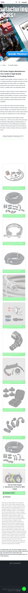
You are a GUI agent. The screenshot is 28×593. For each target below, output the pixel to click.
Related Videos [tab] (9, 493)
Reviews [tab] (7, 497)
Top (24, 589)
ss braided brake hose (5, 549)
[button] (16, 2)
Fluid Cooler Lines (17, 552)
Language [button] (24, 2)
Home (4, 65)
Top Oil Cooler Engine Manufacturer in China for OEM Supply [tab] (14, 487)
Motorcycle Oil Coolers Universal (8, 554)
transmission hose (7, 552)
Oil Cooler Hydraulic (17, 549)
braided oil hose (21, 554)
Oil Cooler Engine (13, 65)
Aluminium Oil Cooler (12, 551)
